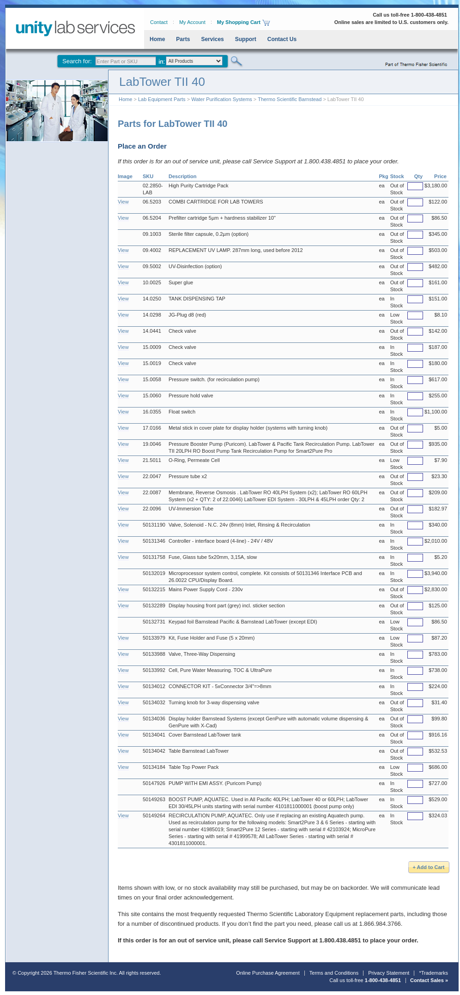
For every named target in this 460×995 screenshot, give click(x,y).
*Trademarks (433, 973)
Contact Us (282, 39)
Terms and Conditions (333, 973)
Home (157, 39)
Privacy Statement (388, 973)
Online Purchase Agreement (268, 973)
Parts (183, 39)
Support (245, 39)
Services (212, 39)
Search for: (77, 61)
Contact (159, 22)
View (123, 201)
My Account (192, 22)
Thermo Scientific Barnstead (289, 99)
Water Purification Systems (221, 99)
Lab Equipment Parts (162, 99)
